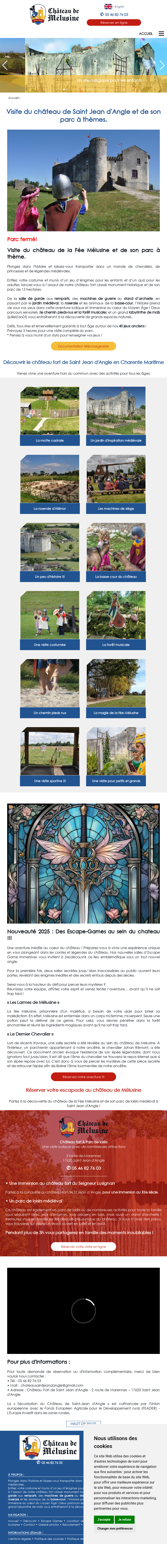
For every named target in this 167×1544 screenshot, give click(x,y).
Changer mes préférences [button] (115, 1528)
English (119, 7)
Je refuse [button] (124, 1519)
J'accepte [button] (103, 1519)
